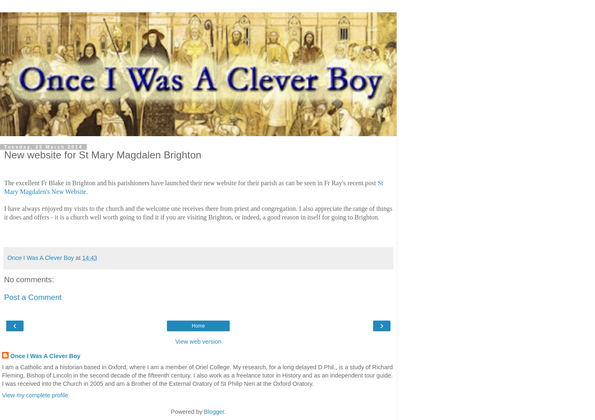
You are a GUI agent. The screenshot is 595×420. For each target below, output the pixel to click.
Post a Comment (33, 297)
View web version (198, 341)
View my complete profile (35, 395)
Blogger (214, 411)
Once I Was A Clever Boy (45, 356)
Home (198, 326)
